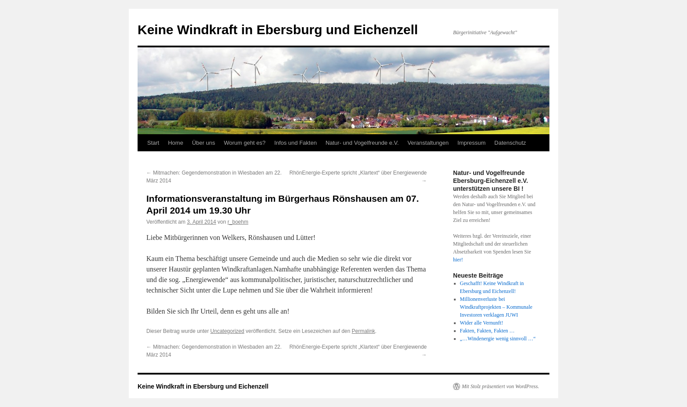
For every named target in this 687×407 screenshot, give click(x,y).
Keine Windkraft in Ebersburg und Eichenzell (278, 29)
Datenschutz (510, 142)
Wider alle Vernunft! (481, 323)
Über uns (203, 142)
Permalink (363, 331)
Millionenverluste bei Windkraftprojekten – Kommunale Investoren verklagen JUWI (496, 307)
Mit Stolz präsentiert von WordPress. (500, 386)
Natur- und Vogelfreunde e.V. (362, 142)
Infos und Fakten (295, 142)
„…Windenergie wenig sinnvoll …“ (498, 339)
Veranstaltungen (428, 142)
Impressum (471, 142)
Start (153, 142)
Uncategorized (227, 331)
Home (175, 142)
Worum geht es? (245, 142)
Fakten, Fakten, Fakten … (487, 331)
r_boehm (237, 222)
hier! (458, 260)
